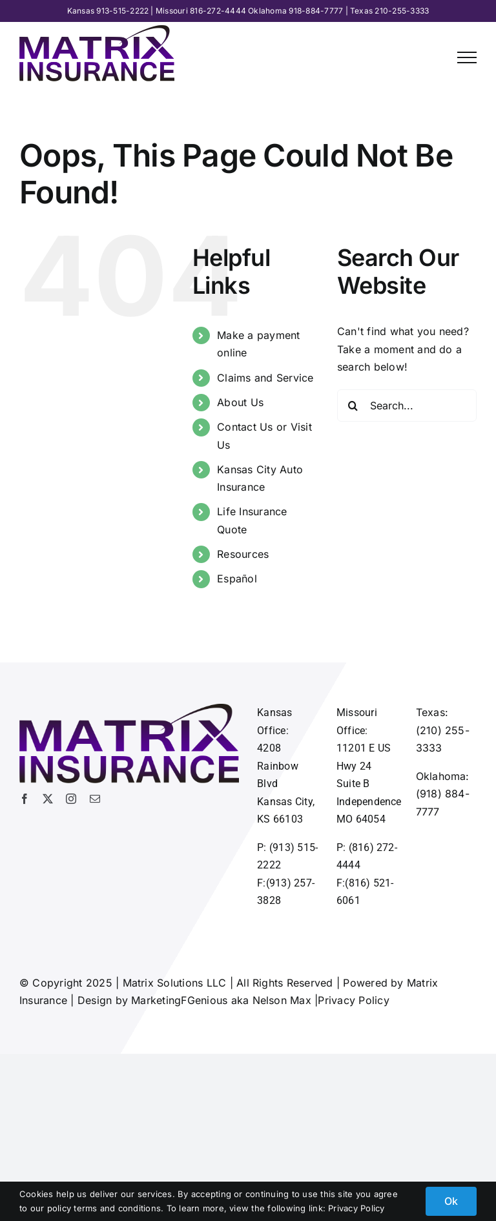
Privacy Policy (353, 1000)
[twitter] (48, 799)
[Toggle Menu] (467, 57)
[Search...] (407, 405)
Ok (451, 1201)
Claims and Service (265, 377)
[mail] (95, 799)
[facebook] (24, 799)
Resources (243, 554)
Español (237, 578)
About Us (240, 402)
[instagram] (71, 799)
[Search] (353, 405)
